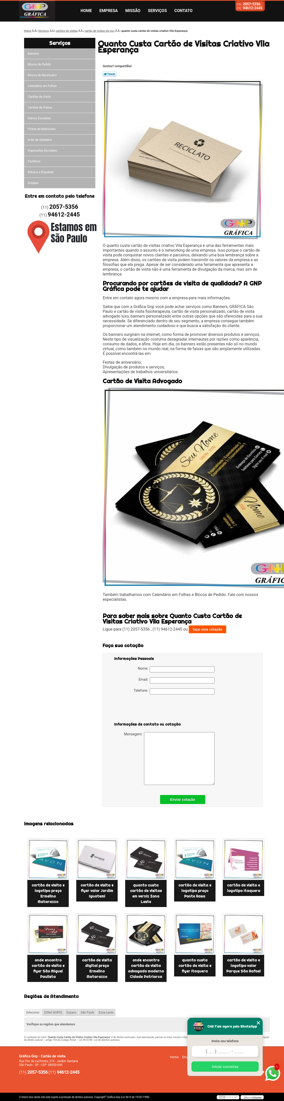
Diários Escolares (39, 118)
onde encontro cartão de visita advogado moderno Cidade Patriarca (146, 968)
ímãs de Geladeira (40, 140)
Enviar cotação (182, 799)
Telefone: (174, 691)
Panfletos (34, 161)
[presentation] (146, 709)
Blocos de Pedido (39, 64)
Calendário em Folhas (42, 86)
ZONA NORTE (53, 1012)
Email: (176, 680)
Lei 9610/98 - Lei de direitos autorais (99, 1040)
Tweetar (109, 73)
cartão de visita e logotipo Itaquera (243, 888)
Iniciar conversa (225, 1066)
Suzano (71, 1012)
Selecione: (33, 1012)
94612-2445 (252, 8)
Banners (33, 53)
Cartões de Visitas (40, 107)
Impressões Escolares (42, 150)
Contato (183, 10)
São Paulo (87, 1012)
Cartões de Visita (39, 96)
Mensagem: (169, 758)
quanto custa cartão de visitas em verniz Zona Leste (146, 893)
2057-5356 (251, 4)
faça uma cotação (207, 629)
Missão (132, 10)
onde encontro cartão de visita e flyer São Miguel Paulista (48, 968)
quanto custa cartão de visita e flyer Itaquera (194, 965)
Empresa (108, 10)
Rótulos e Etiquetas (41, 172)
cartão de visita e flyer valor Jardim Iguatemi (97, 890)
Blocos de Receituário (42, 75)
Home (86, 10)
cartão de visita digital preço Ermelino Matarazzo (97, 968)
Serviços (157, 10)
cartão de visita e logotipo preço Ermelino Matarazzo (48, 893)
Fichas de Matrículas (42, 129)
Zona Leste (105, 1012)
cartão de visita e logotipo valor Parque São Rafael (243, 965)
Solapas (33, 183)
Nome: (176, 669)
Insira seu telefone (225, 1041)
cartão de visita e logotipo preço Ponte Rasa (194, 890)
